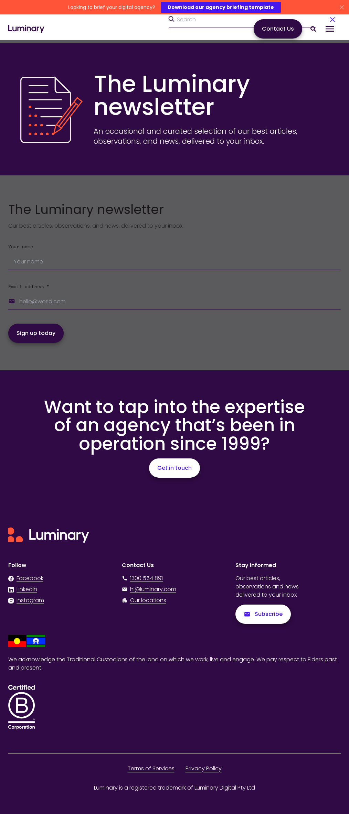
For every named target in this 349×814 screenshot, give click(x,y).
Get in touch (174, 468)
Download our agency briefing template (221, 7)
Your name (20, 247)
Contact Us (278, 29)
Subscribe (263, 614)
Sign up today (36, 333)
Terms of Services (151, 768)
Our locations (148, 600)
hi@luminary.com (149, 589)
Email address (28, 287)
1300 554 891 (142, 578)
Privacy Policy (204, 768)
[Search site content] (313, 29)
